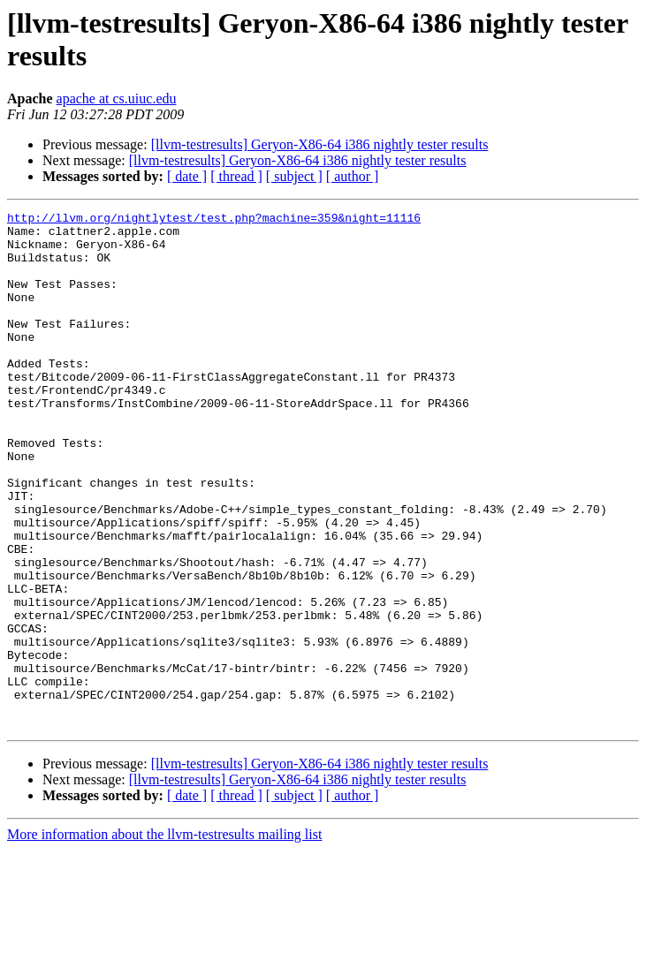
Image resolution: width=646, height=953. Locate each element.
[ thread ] (236, 176)
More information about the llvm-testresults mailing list (164, 937)
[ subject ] (294, 176)
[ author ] (352, 176)
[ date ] (187, 176)
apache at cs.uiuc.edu (117, 98)
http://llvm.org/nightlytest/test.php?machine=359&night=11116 (214, 220)
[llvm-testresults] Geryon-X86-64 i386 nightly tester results (320, 144)
